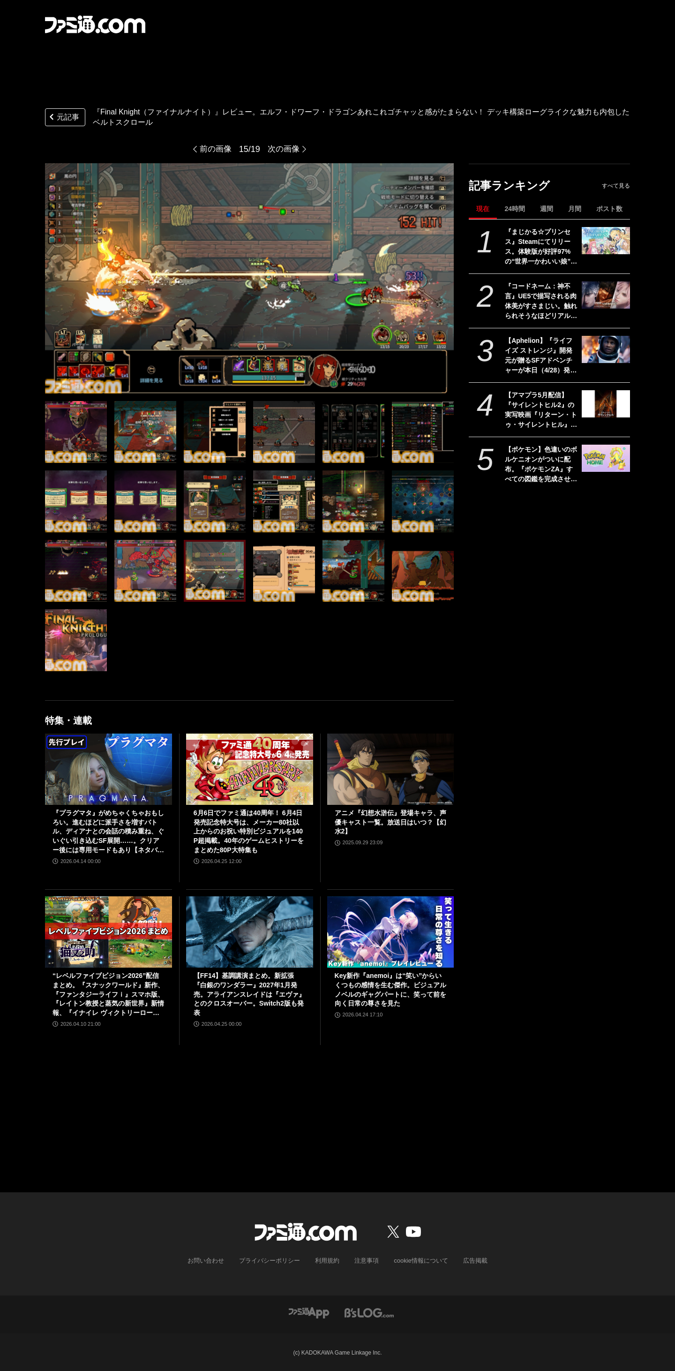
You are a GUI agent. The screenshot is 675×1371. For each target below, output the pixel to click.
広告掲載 (467, 1260)
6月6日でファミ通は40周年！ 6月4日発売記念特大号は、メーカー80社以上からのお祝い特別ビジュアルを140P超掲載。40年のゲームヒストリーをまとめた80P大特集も (249, 831)
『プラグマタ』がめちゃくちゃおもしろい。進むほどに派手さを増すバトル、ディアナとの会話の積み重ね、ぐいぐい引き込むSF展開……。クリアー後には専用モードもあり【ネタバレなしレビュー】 (108, 832)
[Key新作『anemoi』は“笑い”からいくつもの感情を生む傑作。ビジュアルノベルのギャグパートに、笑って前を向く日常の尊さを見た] (390, 932)
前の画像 (215, 149)
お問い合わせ (213, 1260)
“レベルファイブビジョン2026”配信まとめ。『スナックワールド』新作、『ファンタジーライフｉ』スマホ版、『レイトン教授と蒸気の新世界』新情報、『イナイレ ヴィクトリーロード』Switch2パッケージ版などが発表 (108, 994)
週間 (546, 208)
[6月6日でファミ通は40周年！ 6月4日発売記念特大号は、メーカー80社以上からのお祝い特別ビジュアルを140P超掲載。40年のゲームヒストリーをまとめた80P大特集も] (249, 769)
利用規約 (327, 1260)
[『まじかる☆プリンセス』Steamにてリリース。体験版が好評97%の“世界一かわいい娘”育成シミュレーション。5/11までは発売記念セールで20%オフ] (606, 240)
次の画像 (284, 149)
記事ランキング (509, 185)
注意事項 (365, 1260)
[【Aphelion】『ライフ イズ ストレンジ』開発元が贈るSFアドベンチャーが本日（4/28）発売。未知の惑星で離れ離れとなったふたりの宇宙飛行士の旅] (606, 349)
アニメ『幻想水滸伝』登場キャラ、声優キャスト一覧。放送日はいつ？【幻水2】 (390, 822)
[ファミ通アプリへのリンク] (309, 1311)
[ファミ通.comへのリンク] (95, 24)
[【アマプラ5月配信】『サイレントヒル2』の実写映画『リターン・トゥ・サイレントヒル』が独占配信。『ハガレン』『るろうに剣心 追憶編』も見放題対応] (606, 403)
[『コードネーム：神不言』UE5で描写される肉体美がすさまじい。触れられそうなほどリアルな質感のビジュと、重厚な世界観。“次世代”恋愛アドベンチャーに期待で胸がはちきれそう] (606, 295)
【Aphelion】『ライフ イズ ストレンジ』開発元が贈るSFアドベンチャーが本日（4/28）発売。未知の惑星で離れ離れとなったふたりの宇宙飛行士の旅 (541, 356)
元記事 (63, 118)
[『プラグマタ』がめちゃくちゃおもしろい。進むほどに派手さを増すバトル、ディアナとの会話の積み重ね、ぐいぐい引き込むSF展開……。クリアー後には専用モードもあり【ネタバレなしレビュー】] (108, 769)
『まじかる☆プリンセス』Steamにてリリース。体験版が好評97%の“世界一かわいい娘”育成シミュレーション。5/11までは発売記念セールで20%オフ (541, 247)
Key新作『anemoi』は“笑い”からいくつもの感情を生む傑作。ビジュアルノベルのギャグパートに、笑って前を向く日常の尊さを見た (390, 989)
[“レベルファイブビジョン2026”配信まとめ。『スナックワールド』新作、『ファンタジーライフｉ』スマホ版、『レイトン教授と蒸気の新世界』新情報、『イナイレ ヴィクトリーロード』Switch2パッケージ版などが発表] (108, 932)
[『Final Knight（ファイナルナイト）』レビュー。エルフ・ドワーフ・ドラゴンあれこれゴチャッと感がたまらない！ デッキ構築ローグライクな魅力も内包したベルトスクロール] (76, 432)
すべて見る (616, 185)
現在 (482, 208)
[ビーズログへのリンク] (369, 1311)
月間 (574, 208)
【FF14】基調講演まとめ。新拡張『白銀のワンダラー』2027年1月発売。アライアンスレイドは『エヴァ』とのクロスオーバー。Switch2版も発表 (249, 994)
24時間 (514, 208)
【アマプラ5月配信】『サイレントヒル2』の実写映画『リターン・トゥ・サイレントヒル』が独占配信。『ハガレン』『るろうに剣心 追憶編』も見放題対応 (541, 410)
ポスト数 (609, 208)
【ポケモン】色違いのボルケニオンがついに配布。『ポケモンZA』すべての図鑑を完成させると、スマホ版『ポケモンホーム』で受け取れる (541, 465)
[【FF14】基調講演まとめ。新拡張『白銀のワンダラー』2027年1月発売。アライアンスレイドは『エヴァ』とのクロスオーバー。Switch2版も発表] (249, 932)
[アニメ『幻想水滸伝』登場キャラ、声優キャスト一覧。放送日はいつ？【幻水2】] (390, 769)
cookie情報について (416, 1260)
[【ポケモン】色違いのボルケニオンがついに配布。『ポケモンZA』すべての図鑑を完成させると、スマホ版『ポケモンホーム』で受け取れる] (606, 458)
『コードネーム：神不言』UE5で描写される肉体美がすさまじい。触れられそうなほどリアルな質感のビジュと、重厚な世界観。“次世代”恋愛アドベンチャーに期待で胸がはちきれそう (541, 301)
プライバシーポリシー (273, 1260)
